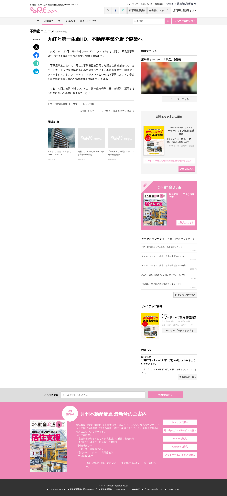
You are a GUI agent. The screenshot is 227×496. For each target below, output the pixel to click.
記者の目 (70, 21)
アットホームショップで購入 (180, 455)
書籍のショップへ (159, 10)
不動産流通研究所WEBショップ (82, 489)
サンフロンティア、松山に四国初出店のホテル (169, 258)
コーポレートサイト (56, 489)
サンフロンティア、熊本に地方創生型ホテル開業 (169, 267)
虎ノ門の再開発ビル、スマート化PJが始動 (71, 104)
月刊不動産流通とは (184, 10)
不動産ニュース (52, 21)
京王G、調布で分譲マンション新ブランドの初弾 (169, 276)
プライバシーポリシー (152, 489)
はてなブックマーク (184, 239)
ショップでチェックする (179, 330)
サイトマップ (132, 4)
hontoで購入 (180, 438)
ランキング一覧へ (185, 295)
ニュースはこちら (179, 99)
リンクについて (172, 489)
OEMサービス (121, 489)
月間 (169, 239)
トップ (35, 21)
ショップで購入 (180, 422)
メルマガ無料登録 (184, 21)
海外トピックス (88, 21)
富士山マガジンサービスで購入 (180, 430)
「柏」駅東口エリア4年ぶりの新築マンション (169, 249)
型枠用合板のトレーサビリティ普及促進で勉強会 (107, 111)
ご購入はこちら (187, 169)
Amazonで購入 (180, 446)
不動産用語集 (137, 10)
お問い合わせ (146, 4)
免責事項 (135, 489)
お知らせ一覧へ (187, 377)
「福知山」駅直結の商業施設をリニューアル (169, 285)
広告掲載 (159, 4)
